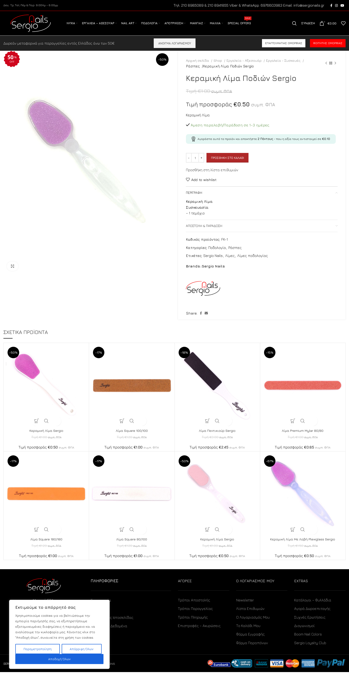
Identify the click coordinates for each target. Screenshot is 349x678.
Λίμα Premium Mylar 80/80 (303, 436)
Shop (218, 66)
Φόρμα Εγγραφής (250, 640)
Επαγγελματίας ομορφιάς (283, 49)
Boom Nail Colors (308, 640)
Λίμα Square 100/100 (131, 436)
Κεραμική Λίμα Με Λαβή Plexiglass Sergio (302, 545)
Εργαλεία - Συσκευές (283, 66)
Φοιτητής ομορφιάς (327, 49)
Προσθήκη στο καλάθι (227, 163)
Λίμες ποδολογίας (252, 261)
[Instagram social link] (336, 6)
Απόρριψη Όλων (81, 649)
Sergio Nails (213, 261)
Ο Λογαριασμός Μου (253, 623)
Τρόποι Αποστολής (194, 606)
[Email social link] (206, 319)
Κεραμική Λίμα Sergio (46, 436)
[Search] (294, 26)
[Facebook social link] (331, 6)
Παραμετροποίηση (38, 649)
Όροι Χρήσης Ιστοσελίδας (112, 623)
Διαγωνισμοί (304, 632)
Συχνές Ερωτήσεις (309, 623)
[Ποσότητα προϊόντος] (195, 163)
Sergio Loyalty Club (310, 648)
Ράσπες (193, 72)
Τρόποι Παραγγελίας (195, 614)
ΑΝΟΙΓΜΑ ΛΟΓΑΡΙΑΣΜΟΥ (174, 49)
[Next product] (335, 69)
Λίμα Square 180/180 (46, 545)
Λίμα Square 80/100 (132, 545)
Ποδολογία (217, 253)
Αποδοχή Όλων (59, 659)
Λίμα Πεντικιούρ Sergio (217, 436)
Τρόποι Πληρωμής (193, 623)
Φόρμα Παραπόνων (252, 648)
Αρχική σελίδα (198, 66)
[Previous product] (326, 69)
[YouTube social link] (342, 6)
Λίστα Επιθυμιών (250, 614)
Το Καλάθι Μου (248, 632)
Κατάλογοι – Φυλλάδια (312, 606)
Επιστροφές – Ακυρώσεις (199, 632)
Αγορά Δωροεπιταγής (312, 614)
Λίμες (230, 261)
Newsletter (245, 606)
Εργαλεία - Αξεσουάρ (244, 66)
